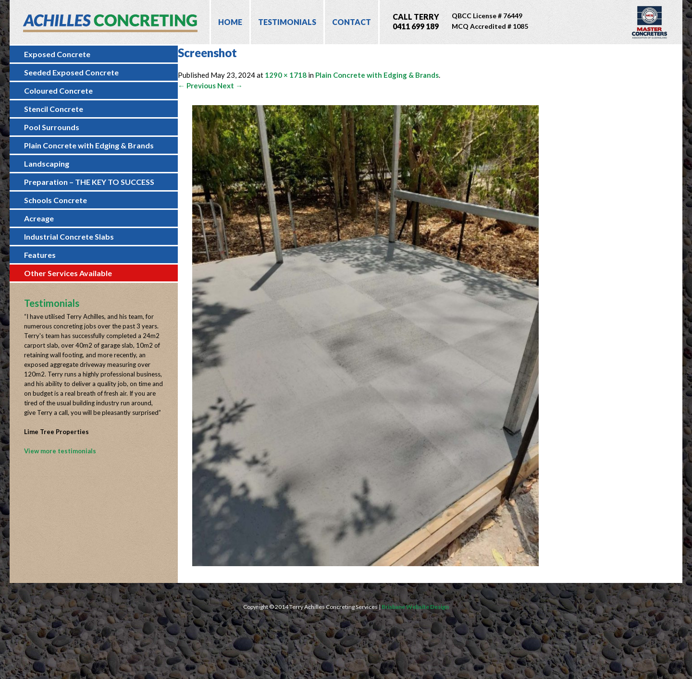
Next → (230, 85)
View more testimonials (60, 451)
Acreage (39, 218)
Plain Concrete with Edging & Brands (89, 145)
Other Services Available (68, 273)
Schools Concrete (55, 200)
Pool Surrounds (51, 127)
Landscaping (46, 163)
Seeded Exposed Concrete (71, 72)
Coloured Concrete (58, 90)
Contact (351, 21)
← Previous (197, 85)
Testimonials (287, 21)
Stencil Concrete (53, 108)
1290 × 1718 (286, 75)
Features (40, 254)
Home (230, 21)
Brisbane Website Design (415, 606)
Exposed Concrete (57, 54)
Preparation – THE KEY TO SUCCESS (89, 181)
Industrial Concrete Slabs (69, 236)
